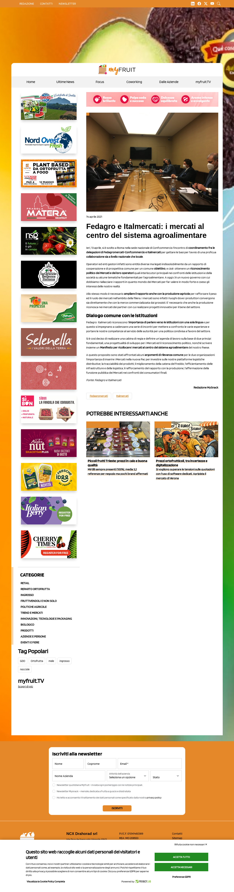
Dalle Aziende (168, 82)
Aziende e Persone (33, 636)
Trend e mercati (32, 612)
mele (51, 661)
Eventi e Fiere (30, 642)
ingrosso (65, 661)
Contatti (177, 833)
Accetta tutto (181, 857)
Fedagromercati (99, 396)
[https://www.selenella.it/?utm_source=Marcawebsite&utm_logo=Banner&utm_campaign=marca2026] (49, 345)
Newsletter (67, 3)
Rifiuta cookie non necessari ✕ (190, 844)
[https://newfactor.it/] (49, 446)
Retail (25, 583)
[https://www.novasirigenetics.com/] (49, 244)
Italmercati (122, 396)
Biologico (27, 624)
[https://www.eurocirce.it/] (49, 109)
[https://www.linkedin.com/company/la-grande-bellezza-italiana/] (49, 277)
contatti (46, 3)
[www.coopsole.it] (49, 412)
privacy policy (154, 797)
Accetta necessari (181, 867)
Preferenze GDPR (181, 876)
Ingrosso (27, 595)
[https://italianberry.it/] (49, 513)
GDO (22, 661)
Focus (100, 82)
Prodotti (27, 630)
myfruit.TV (203, 82)
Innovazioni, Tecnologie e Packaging (46, 618)
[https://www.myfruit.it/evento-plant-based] (49, 176)
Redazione (26, 3)
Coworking (134, 82)
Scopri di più (25, 686)
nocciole (24, 669)
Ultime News (65, 82)
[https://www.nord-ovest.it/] (49, 143)
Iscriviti (117, 808)
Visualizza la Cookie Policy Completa (46, 881)
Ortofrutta (37, 661)
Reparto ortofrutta (35, 589)
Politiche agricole (34, 607)
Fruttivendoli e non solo (39, 601)
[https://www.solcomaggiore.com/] (49, 379)
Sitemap (177, 838)
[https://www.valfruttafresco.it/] (49, 311)
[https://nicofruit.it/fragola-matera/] (49, 210)
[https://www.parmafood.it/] (49, 480)
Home (31, 82)
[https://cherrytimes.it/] (49, 547)
